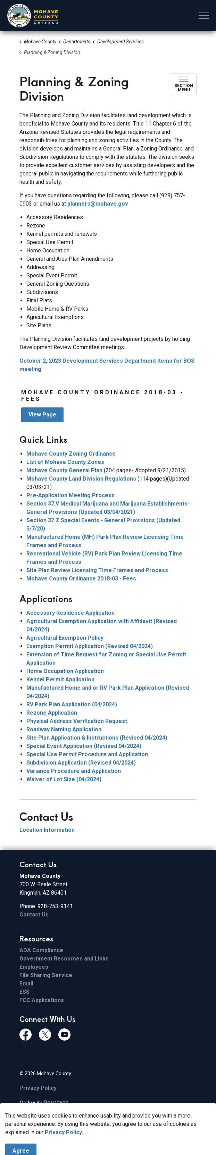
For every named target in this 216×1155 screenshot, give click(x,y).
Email (26, 983)
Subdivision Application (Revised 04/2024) (81, 762)
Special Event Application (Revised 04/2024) (83, 746)
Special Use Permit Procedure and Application (87, 754)
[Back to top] (108, 1135)
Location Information (47, 830)
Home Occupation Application (65, 671)
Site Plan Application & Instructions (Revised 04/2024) (96, 737)
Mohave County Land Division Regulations (81, 478)
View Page (42, 415)
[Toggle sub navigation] (184, 84)
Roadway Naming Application (63, 729)
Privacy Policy (38, 1088)
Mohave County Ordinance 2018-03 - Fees (81, 578)
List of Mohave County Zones (65, 462)
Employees (33, 967)
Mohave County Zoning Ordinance (71, 453)
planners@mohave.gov (97, 203)
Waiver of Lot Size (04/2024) (63, 779)
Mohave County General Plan (64, 470)
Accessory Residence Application (70, 613)
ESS (24, 992)
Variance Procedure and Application (73, 771)
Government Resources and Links (64, 958)
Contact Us (34, 914)
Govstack (55, 1102)
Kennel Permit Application (60, 679)
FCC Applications (41, 1000)
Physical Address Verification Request (76, 721)
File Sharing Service (45, 975)
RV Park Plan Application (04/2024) (71, 704)
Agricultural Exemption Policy (64, 638)
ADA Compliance (41, 950)
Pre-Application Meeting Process (70, 495)
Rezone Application (51, 712)
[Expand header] (203, 15)
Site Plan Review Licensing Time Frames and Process (97, 570)
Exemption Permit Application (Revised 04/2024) (89, 646)
